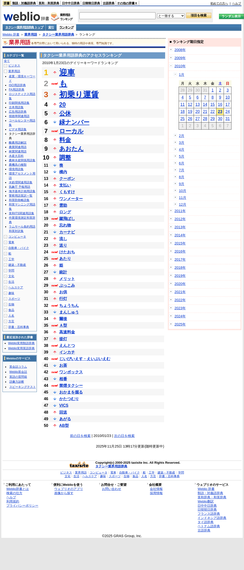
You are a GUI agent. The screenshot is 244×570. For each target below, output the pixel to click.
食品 (11, 310)
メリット (67, 279)
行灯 (63, 299)
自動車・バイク (18, 248)
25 (182, 119)
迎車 (67, 72)
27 (197, 119)
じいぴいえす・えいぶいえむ (84, 359)
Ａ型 (63, 325)
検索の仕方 (14, 493)
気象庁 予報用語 (19, 187)
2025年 (180, 324)
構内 (63, 172)
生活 (11, 282)
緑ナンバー (74, 122)
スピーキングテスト (22, 387)
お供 (63, 292)
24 (227, 111)
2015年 (180, 243)
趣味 (11, 293)
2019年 (180, 276)
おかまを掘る (71, 392)
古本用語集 (16, 107)
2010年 (180, 66)
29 (212, 119)
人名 (11, 315)
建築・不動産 (17, 265)
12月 (182, 204)
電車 (11, 242)
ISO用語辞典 (17, 85)
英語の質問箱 (18, 377)
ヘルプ (236, 3)
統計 (63, 272)
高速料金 (67, 332)
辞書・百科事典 (18, 327)
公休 (65, 113)
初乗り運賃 (79, 94)
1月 (181, 75)
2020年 (180, 284)
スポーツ (14, 298)
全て (7, 60)
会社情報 (156, 489)
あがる (65, 419)
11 (182, 104)
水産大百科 (16, 156)
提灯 (63, 339)
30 (220, 119)
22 (212, 111)
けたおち (67, 252)
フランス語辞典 (209, 514)
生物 (11, 304)
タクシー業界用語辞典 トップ (24, 27)
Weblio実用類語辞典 (21, 343)
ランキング (66, 27)
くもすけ (67, 192)
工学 (11, 259)
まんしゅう (69, 312)
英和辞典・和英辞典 (212, 497)
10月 (182, 191)
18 (182, 111)
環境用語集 (16, 169)
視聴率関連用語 (19, 116)
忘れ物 (65, 225)
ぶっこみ (67, 285)
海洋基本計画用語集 (22, 191)
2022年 (180, 300)
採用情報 (156, 493)
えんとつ (67, 345)
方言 (11, 321)
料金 (65, 139)
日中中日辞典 (71, 3)
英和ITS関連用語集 (21, 213)
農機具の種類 (18, 164)
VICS (63, 405)
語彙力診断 (16, 381)
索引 (51, 27)
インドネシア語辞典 (212, 518)
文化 (11, 276)
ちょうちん (69, 305)
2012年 (180, 219)
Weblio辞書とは (17, 489)
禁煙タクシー (71, 385)
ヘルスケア (15, 287)
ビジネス (14, 65)
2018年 (180, 268)
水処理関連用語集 (20, 182)
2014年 (180, 235)
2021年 (180, 292)
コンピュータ (17, 236)
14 (205, 104)
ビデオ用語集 (18, 129)
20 (62, 104)
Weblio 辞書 (10, 34)
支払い (65, 185)
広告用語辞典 (18, 111)
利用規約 (12, 501)
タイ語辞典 (206, 522)
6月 (181, 163)
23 (220, 111)
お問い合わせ (111, 489)
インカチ (67, 352)
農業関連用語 (18, 147)
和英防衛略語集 (19, 200)
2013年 (180, 227)
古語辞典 (109, 3)
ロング (65, 212)
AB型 (64, 425)
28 (205, 119)
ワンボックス (71, 372)
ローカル (71, 131)
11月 (182, 198)
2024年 (180, 316)
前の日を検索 (80, 436)
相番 (63, 379)
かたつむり (69, 399)
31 (227, 119)
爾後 (63, 319)
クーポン (67, 178)
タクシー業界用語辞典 (58, 34)
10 (227, 97)
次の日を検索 (124, 436)
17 (227, 104)
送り (63, 245)
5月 (181, 156)
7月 (181, 170)
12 (190, 104)
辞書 (7, 3)
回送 (63, 412)
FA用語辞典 (16, 89)
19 (190, 111)
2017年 (180, 259)
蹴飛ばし (67, 219)
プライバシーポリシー (22, 505)
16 (220, 104)
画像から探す (63, 493)
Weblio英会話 (18, 372)
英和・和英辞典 (49, 3)
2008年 (180, 50)
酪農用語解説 (18, 142)
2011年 (180, 211)
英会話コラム (18, 366)
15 (212, 104)
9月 (181, 184)
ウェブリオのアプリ (68, 489)
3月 (181, 143)
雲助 (63, 205)
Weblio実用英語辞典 (21, 348)
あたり (65, 259)
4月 (181, 149)
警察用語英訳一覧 (20, 195)
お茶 (63, 365)
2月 (181, 136)
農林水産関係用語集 (22, 160)
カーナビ (67, 232)
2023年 (180, 308)
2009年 (180, 58)
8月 (181, 177)
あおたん (71, 148)
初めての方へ (219, 3)
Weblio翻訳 (206, 501)
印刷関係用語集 (19, 103)
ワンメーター (71, 199)
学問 (11, 270)
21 (205, 111)
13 (197, 104)
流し (63, 239)
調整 (65, 157)
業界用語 (30, 34)
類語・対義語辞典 (24, 3)
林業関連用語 (18, 151)
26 (190, 119)
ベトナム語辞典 (209, 526)
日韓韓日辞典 (91, 3)
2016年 (180, 251)
